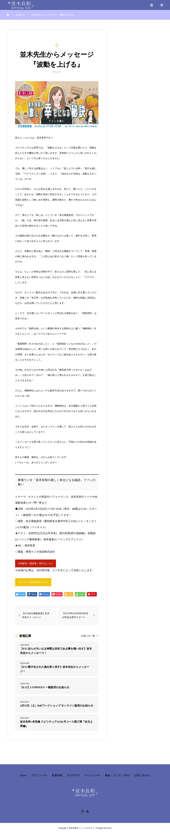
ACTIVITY (73, 775)
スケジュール (92, 775)
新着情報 (57, 775)
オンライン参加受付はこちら (33, 582)
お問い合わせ (142, 775)
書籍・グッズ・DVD (117, 775)
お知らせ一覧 (88, 636)
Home (23, 775)
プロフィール (39, 775)
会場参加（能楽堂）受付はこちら (35, 563)
